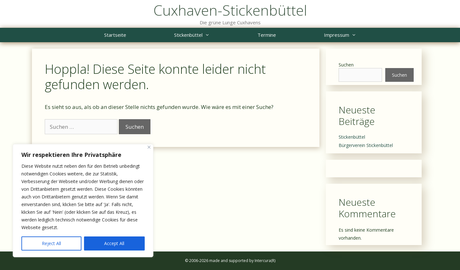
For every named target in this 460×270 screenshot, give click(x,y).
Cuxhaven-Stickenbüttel (230, 10)
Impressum (352, 35)
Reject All (51, 243)
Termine (266, 35)
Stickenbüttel (204, 35)
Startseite (115, 35)
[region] (83, 200)
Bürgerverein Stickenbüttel (366, 145)
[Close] (149, 147)
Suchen (346, 65)
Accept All (114, 243)
